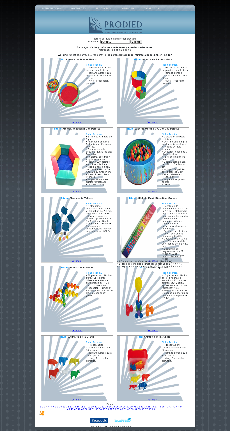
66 (143, 409)
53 (97, 409)
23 (106, 406)
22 (103, 406)
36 (152, 406)
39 (163, 406)
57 (111, 409)
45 (68, 409)
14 (74, 406)
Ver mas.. (77, 122)
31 (135, 406)
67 (146, 409)
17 (85, 406)
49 (82, 409)
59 (118, 409)
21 (99, 406)
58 (114, 409)
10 (60, 406)
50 (86, 409)
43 (177, 406)
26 (117, 406)
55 (104, 409)
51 (89, 409)
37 (156, 406)
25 (113, 406)
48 (79, 409)
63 (132, 409)
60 (121, 409)
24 (110, 406)
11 (64, 406)
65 (139, 409)
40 (166, 406)
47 (75, 409)
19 (92, 406)
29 (127, 406)
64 (135, 409)
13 (71, 406)
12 (67, 406)
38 (159, 406)
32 (138, 406)
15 (78, 406)
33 (142, 406)
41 (170, 406)
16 (81, 406)
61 (125, 409)
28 (124, 406)
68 (150, 409)
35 (149, 406)
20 (96, 406)
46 (72, 409)
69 (153, 409)
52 (93, 409)
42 (173, 406)
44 (181, 406)
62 (128, 409)
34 (145, 406)
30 (131, 406)
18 (89, 406)
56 (107, 409)
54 (100, 409)
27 (120, 406)
